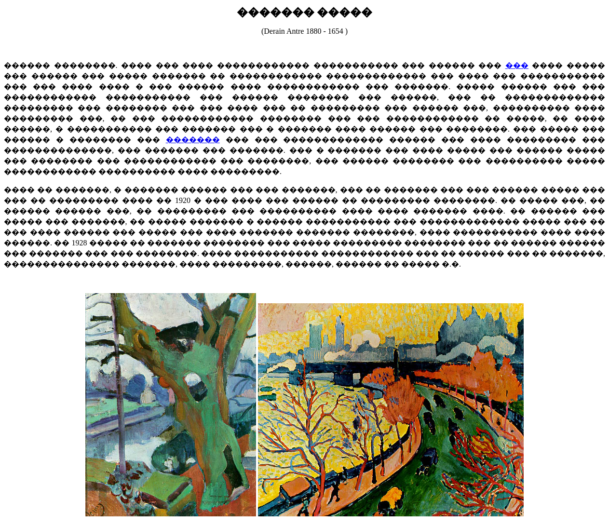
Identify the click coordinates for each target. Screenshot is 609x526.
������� (193, 139)
